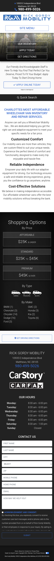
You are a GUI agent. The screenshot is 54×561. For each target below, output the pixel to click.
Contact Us (28, 551)
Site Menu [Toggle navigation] (27, 28)
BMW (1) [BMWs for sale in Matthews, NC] (8, 306)
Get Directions (27, 56)
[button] (27, 97)
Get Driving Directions (27, 338)
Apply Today (27, 50)
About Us (21, 551)
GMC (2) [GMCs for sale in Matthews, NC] (32, 306)
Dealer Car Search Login (11, 553)
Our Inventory (27, 43)
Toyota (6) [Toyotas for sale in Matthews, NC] (33, 317)
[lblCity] (27, 457)
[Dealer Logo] (27, 17)
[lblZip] (27, 471)
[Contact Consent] (2, 512)
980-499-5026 (29, 9)
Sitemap (30, 553)
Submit (26, 535)
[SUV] (37, 294)
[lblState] (27, 464)
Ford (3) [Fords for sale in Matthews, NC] (8, 321)
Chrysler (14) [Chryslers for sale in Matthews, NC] (10, 314)
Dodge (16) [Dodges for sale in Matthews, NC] (9, 317)
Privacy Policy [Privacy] (35, 551)
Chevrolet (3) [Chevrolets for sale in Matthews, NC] (10, 310)
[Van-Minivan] (15, 294)
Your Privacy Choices (41, 553)
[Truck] (26, 294)
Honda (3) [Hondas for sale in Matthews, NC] (33, 310)
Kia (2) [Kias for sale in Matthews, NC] (31, 314)
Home (16, 551)
